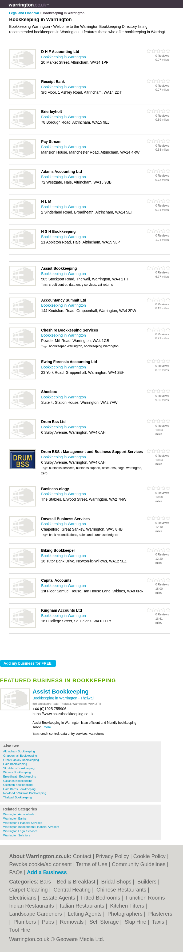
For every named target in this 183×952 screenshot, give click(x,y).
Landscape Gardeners (36, 914)
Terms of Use (92, 864)
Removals (72, 922)
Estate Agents (59, 898)
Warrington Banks (14, 818)
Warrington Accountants (18, 814)
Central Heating (73, 890)
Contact (82, 856)
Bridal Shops (117, 882)
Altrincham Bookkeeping (19, 751)
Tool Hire (19, 930)
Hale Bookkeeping (15, 764)
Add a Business (47, 872)
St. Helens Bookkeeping (18, 768)
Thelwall (87, 698)
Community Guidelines (138, 864)
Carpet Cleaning (29, 890)
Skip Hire (136, 922)
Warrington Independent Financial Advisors (31, 826)
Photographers (126, 914)
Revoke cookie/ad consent (40, 864)
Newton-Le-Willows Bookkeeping (24, 793)
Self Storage (104, 922)
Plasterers (160, 914)
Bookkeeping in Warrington (55, 698)
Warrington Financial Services (22, 822)
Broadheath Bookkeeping (19, 776)
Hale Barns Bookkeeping (19, 789)
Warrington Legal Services (20, 831)
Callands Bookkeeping (17, 780)
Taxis (159, 922)
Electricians (23, 898)
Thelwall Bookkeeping (17, 797)
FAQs (15, 872)
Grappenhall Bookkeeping (20, 755)
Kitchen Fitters (128, 906)
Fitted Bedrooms (101, 898)
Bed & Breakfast (77, 882)
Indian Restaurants (32, 906)
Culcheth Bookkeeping (18, 784)
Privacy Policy (112, 856)
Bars (46, 882)
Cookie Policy (149, 856)
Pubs (48, 922)
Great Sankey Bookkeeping (21, 759)
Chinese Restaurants (122, 890)
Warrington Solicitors (16, 835)
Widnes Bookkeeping (17, 772)
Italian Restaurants (83, 906)
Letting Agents (85, 914)
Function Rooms (146, 898)
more (47, 727)
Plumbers (26, 922)
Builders (147, 882)
